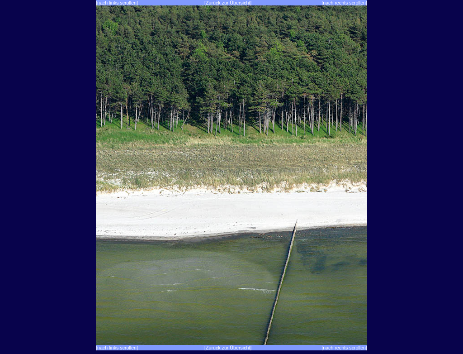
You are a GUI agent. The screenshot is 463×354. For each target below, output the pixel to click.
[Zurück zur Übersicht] (227, 2)
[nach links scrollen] (117, 2)
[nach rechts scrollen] (344, 2)
